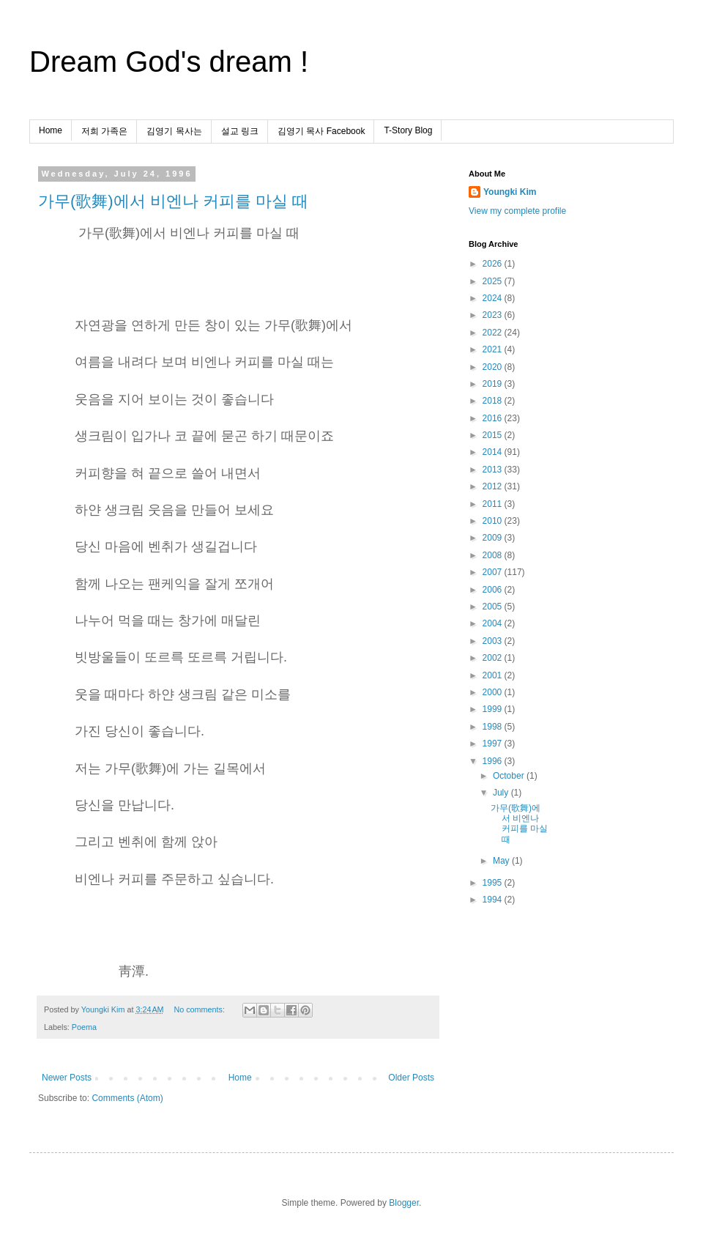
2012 (494, 486)
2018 (494, 401)
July (502, 792)
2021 (494, 349)
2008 (494, 555)
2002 (494, 658)
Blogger (404, 1203)
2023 (494, 315)
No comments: (200, 1009)
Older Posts (411, 1077)
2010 (494, 521)
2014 (494, 452)
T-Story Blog (408, 130)
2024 (494, 298)
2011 (494, 504)
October (510, 776)
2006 (494, 590)
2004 (494, 623)
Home (50, 130)
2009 (494, 538)
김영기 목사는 (173, 131)
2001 (494, 675)
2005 (494, 606)
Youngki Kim (509, 192)
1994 (494, 899)
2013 (494, 469)
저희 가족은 (104, 131)
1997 (494, 743)
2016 (494, 418)
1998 (494, 727)
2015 (494, 435)
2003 (494, 641)
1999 (494, 709)
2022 (494, 332)
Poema (84, 1027)
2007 (494, 572)
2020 (494, 367)
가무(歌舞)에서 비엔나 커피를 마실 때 (173, 201)
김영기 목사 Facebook (321, 131)
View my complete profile (517, 211)
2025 (494, 281)
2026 (494, 264)
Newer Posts (67, 1077)
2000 (494, 692)
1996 (494, 761)
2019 (494, 384)
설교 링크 (239, 131)
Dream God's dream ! (168, 61)
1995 (494, 883)
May (502, 861)
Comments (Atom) (127, 1098)
